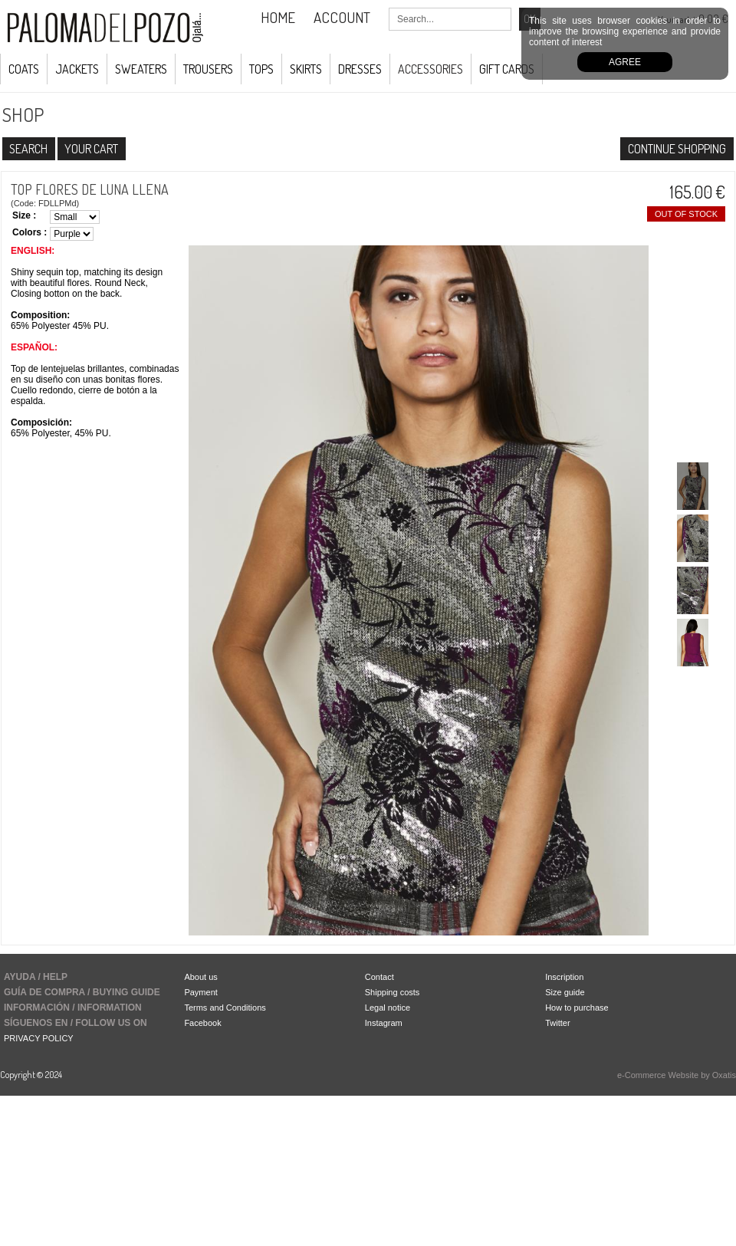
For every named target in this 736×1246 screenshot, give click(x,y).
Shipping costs (392, 992)
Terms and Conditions (224, 1007)
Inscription (564, 976)
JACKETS (77, 69)
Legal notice (387, 1007)
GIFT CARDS (506, 69)
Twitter (557, 1022)
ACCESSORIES (430, 69)
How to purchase (577, 1007)
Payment (200, 992)
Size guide (564, 992)
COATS (23, 69)
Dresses (360, 69)
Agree (625, 62)
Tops (261, 69)
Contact (379, 976)
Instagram (383, 1022)
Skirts (306, 69)
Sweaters (141, 69)
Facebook (202, 1022)
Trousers (208, 69)
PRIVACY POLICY (39, 1038)
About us (200, 976)
